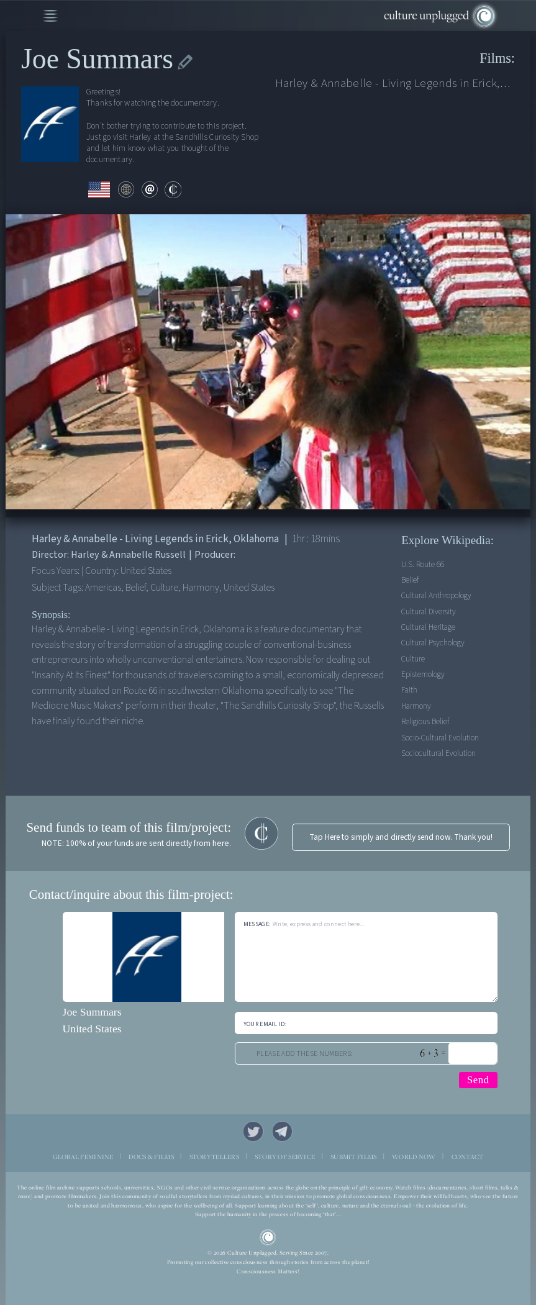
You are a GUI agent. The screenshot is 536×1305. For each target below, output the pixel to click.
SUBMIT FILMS (353, 1156)
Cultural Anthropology (436, 595)
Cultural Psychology (433, 642)
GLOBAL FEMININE (83, 1156)
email (150, 189)
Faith (409, 690)
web (126, 189)
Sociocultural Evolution (438, 753)
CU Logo (268, 1237)
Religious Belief (425, 721)
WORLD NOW (414, 1156)
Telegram (282, 1131)
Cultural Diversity (428, 611)
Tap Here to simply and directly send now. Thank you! (401, 837)
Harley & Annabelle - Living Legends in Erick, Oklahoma (393, 83)
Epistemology (423, 674)
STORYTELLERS (214, 1156)
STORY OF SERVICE (285, 1156)
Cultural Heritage (428, 627)
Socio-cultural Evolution (440, 737)
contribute (173, 189)
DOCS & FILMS (151, 1156)
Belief (410, 580)
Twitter (253, 1131)
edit (185, 62)
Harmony (416, 706)
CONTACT (468, 1156)
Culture (413, 659)
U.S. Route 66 (422, 564)
